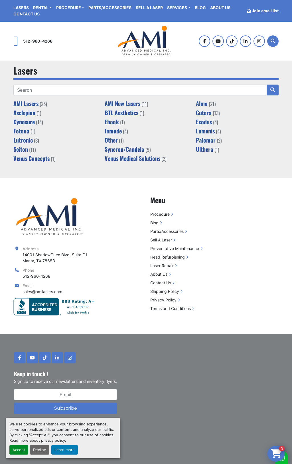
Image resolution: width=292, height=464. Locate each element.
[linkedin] (245, 41)
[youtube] (218, 41)
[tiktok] (232, 41)
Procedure (68, 7)
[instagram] (259, 41)
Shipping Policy (164, 291)
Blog (200, 7)
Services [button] (177, 7)
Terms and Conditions (170, 308)
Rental (40, 7)
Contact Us (26, 13)
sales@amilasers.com (42, 291)
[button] (70, 8)
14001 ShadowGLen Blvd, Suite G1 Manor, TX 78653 (55, 257)
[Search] (273, 41)
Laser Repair (162, 265)
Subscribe (65, 408)
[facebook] (204, 41)
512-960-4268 (37, 41)
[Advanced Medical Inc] (51, 217)
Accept (19, 450)
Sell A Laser (149, 7)
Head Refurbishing (167, 257)
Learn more (64, 450)
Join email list (265, 10)
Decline (39, 450)
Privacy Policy (163, 299)
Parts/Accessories (109, 7)
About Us (220, 7)
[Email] (65, 394)
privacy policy (53, 440)
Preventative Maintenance (174, 248)
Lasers (21, 7)
